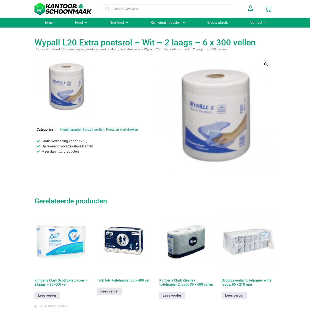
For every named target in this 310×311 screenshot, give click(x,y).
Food (81, 22)
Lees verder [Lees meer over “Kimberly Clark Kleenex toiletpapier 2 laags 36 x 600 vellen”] (172, 295)
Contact (258, 22)
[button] (266, 64)
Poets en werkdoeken (101, 49)
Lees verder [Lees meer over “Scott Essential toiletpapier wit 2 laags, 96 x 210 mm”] (234, 295)
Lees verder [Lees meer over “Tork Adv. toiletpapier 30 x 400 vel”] (109, 291)
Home (48, 22)
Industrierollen (130, 49)
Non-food (119, 22)
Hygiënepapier (73, 49)
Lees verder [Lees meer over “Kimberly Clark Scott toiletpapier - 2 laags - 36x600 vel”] (47, 295)
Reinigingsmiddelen (168, 22)
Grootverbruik (217, 22)
